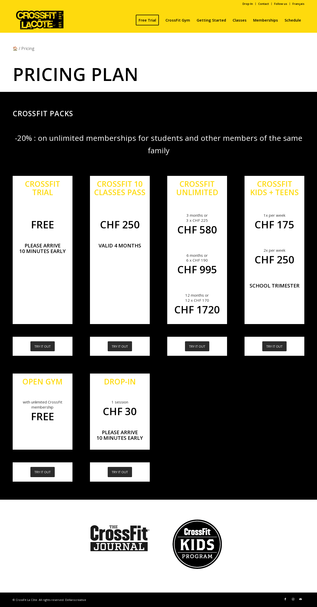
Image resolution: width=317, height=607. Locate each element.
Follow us (280, 4)
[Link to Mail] (300, 599)
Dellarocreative (75, 600)
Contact (263, 4)
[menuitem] (248, 4)
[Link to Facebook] (285, 599)
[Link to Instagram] (293, 599)
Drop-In (248, 4)
